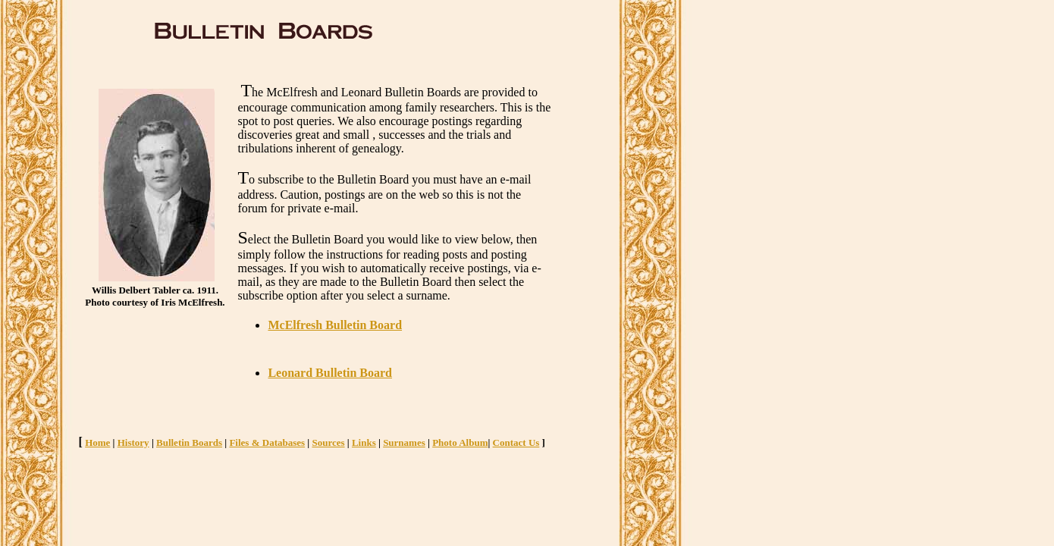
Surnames (404, 442)
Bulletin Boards (189, 442)
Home (97, 442)
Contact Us (516, 442)
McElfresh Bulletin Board (335, 324)
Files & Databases (267, 442)
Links (364, 442)
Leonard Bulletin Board (330, 372)
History (133, 442)
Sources (328, 442)
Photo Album (460, 442)
